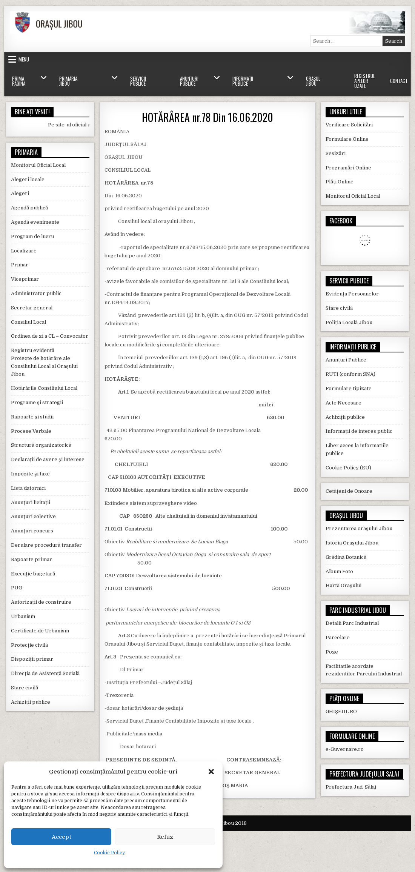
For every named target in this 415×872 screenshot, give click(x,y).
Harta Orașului (343, 585)
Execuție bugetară (33, 574)
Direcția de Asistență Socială (45, 673)
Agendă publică (29, 208)
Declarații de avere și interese (48, 459)
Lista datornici (28, 488)
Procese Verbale (31, 431)
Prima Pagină (18, 81)
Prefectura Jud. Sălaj (351, 787)
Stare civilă (24, 688)
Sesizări (336, 153)
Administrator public (36, 293)
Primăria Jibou (68, 81)
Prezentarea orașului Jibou (359, 528)
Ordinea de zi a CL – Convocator (49, 336)
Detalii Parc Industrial (352, 623)
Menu (23, 59)
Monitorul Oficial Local (38, 165)
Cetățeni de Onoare (349, 491)
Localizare (24, 251)
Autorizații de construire (41, 602)
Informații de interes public (359, 431)
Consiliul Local (28, 322)
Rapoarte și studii (32, 417)
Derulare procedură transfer (46, 545)
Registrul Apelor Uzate (364, 80)
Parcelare (338, 637)
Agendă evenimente (35, 222)
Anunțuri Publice (189, 81)
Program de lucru (32, 236)
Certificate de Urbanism (40, 631)
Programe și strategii (37, 402)
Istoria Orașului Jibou (352, 543)
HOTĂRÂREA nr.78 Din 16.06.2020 (207, 117)
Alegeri (20, 193)
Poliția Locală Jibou (349, 322)
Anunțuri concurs (32, 531)
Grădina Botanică (346, 557)
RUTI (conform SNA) (350, 374)
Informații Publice (242, 81)
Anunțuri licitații (30, 502)
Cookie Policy (109, 852)
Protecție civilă (29, 645)
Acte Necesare (343, 403)
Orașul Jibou (313, 81)
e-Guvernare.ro (345, 749)
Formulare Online (347, 139)
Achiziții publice (30, 702)
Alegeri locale (28, 179)
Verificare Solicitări (349, 125)
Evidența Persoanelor (352, 294)
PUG (16, 588)
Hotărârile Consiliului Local (44, 388)
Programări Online (348, 168)
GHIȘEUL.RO (341, 711)
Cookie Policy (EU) (348, 468)
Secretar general (31, 308)
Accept (61, 837)
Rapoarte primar (31, 559)
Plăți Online (340, 182)
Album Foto (339, 571)
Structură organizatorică (41, 445)
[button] (211, 771)
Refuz (165, 837)
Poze (332, 652)
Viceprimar (25, 279)
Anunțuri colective (33, 516)
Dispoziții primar (32, 659)
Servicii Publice (138, 81)
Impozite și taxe (30, 474)
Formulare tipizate (349, 388)
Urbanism (23, 616)
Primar (19, 265)
